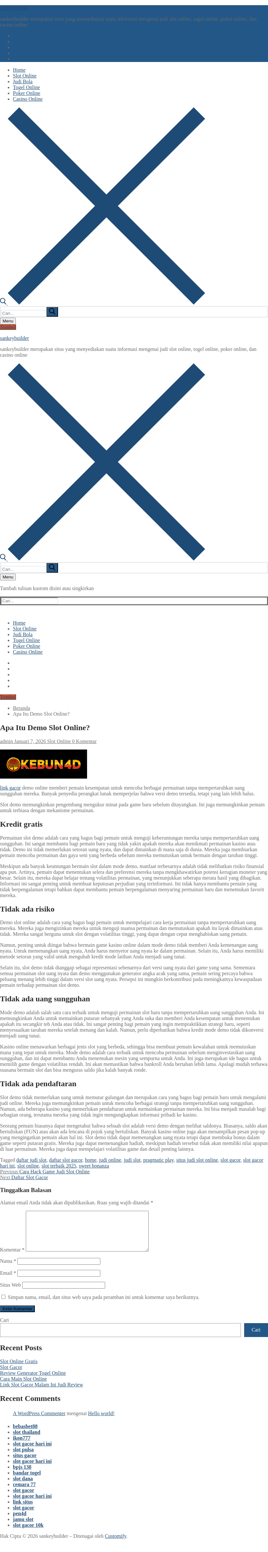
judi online (110, 1160)
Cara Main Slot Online (23, 1386)
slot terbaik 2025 (59, 1166)
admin (6, 741)
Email (8, 1280)
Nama (8, 1268)
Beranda (21, 708)
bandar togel (27, 1480)
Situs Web (10, 1292)
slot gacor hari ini (32, 1451)
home (90, 1160)
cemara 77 (24, 1492)
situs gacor (24, 1463)
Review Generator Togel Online (33, 1381)
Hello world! (101, 1421)
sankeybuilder (14, 8)
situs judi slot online (197, 1160)
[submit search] (52, 312)
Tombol (8, 327)
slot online (28, 1166)
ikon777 (21, 1445)
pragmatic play (158, 1160)
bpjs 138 (22, 1474)
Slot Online (58, 741)
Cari (4, 1328)
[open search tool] (102, 303)
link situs (23, 1509)
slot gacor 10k (28, 1533)
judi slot (132, 1160)
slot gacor (231, 1160)
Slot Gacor (11, 1375)
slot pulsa (23, 1457)
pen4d (19, 1521)
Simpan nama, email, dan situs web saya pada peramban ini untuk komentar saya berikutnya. (104, 1305)
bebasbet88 (25, 1434)
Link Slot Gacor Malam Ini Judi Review (41, 1392)
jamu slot (23, 1527)
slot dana (23, 1486)
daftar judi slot (31, 1160)
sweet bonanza (94, 1166)
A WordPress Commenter (39, 1421)
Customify (115, 1544)
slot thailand (26, 1440)
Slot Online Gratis (18, 1369)
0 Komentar (84, 741)
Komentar (12, 1257)
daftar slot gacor (65, 1160)
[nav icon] (8, 321)
